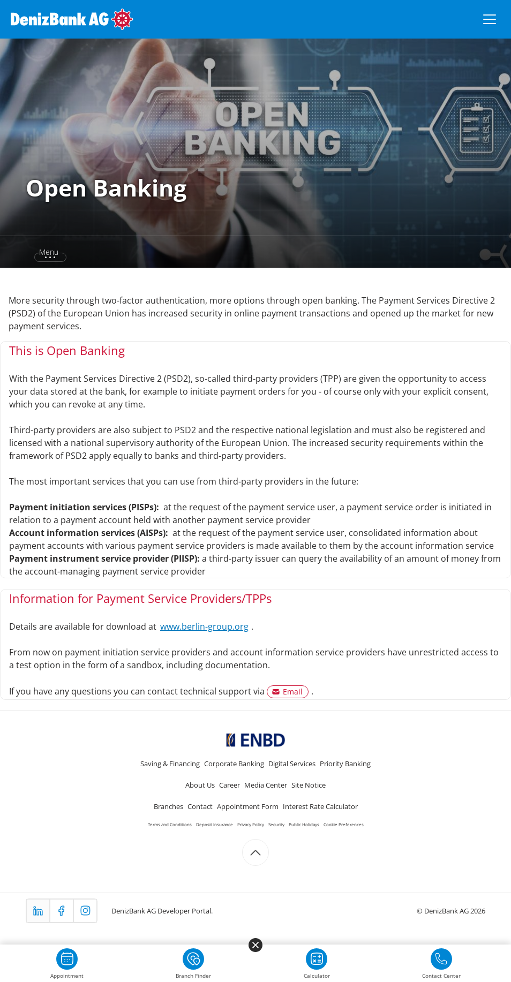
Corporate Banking (234, 763)
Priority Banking (345, 763)
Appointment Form (248, 806)
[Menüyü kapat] (255, 945)
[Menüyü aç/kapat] (489, 19)
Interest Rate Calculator (320, 806)
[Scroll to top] (255, 852)
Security (276, 824)
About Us (200, 785)
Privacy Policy (250, 824)
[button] (42, 252)
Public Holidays (304, 824)
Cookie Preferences (344, 824)
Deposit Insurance (214, 824)
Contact (200, 806)
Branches (168, 806)
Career (229, 785)
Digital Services (291, 763)
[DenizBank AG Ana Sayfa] (72, 19)
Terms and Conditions (170, 824)
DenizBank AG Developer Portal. (162, 911)
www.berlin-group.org (204, 626)
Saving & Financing (170, 763)
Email (293, 691)
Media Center (265, 785)
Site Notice (308, 785)
